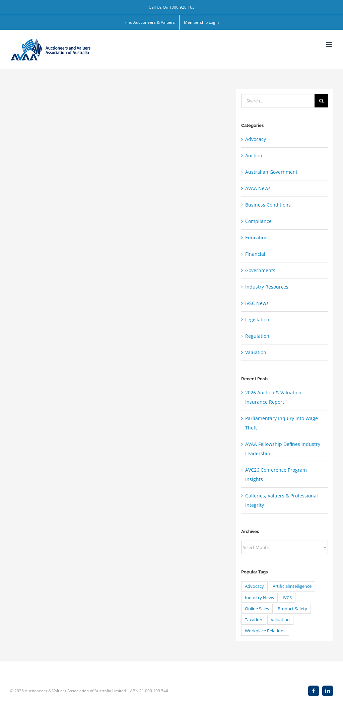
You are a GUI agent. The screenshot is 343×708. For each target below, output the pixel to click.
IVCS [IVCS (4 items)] (287, 598)
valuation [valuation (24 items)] (280, 620)
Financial (255, 254)
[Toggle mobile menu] (329, 44)
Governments (260, 270)
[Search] (321, 100)
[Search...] (278, 100)
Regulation (257, 336)
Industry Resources (266, 287)
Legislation (257, 319)
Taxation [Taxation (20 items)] (253, 620)
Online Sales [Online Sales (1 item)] (257, 609)
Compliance (258, 221)
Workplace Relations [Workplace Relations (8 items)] (265, 631)
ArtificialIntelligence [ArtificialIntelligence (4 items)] (292, 586)
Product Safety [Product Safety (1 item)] (292, 609)
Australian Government (271, 172)
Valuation (255, 352)
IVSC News (257, 303)
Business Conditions (268, 205)
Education (256, 237)
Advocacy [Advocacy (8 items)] (254, 586)
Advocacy (255, 139)
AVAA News (258, 188)
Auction (253, 155)
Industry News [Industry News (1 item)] (259, 598)
